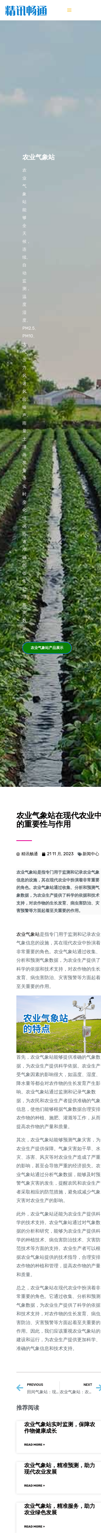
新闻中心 (91, 853)
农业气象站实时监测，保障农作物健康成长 (59, 1428)
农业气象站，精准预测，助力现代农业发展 (59, 1468)
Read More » (34, 1444)
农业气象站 (28, 934)
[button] (47, 648)
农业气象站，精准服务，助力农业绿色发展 (59, 1509)
